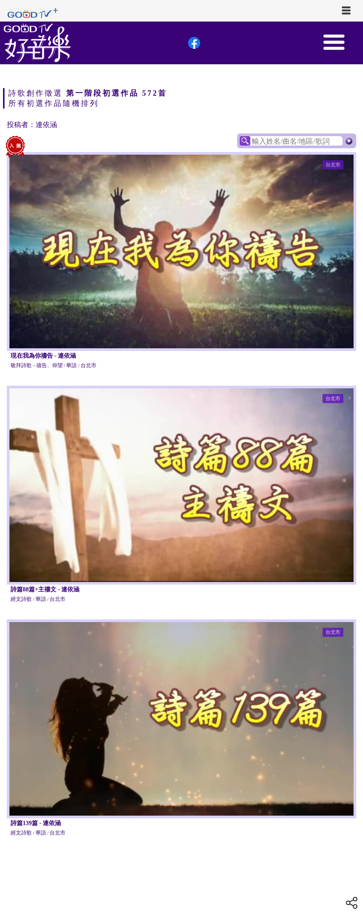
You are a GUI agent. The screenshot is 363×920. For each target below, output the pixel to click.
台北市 (333, 165)
